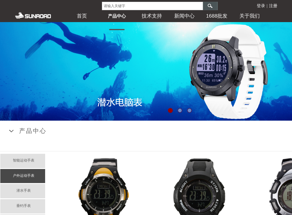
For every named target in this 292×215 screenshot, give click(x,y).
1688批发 (217, 16)
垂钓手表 (23, 206)
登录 (261, 6)
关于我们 (249, 16)
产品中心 (117, 16)
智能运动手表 (23, 160)
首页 (82, 16)
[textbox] (152, 6)
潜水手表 (23, 190)
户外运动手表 (23, 175)
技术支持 (152, 16)
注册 (273, 6)
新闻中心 (184, 16)
